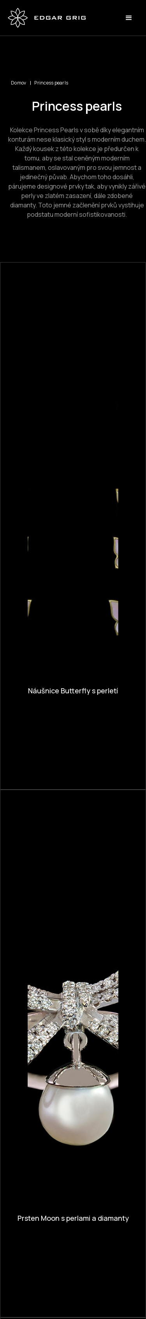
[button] (129, 18)
